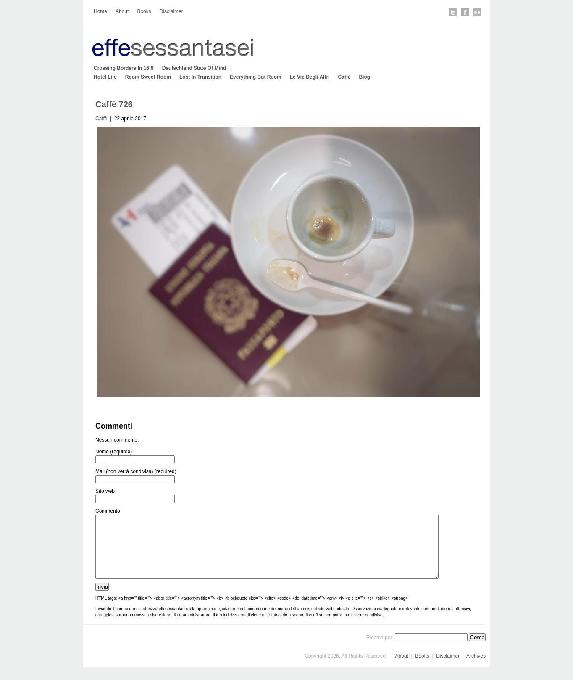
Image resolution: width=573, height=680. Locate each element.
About (122, 11)
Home (100, 11)
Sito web (105, 491)
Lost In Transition (200, 77)
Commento (107, 511)
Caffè (344, 77)
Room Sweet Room (148, 77)
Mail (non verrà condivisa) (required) (135, 471)
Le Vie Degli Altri (310, 77)
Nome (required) (113, 452)
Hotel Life (105, 77)
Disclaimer (171, 11)
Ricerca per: (380, 650)
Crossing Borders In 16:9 (124, 68)
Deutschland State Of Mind (194, 68)
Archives (476, 669)
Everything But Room (255, 77)
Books (144, 11)
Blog (364, 77)
